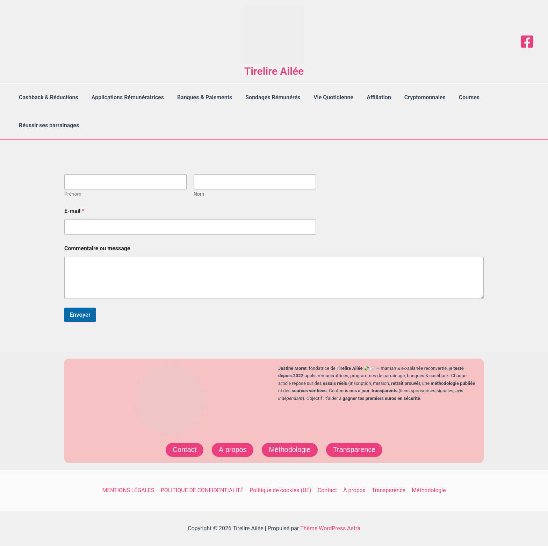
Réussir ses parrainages (48, 125)
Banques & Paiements (199, 97)
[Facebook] (527, 41)
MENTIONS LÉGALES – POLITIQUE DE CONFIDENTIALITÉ (174, 490)
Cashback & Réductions (47, 97)
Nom (199, 194)
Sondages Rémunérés (265, 97)
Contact (184, 450)
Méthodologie (290, 450)
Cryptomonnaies (411, 97)
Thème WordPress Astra (330, 528)
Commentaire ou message (97, 248)
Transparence (354, 450)
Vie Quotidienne (324, 97)
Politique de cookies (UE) (282, 490)
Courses (453, 97)
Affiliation (367, 97)
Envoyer (80, 314)
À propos (232, 450)
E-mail (74, 211)
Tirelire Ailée (274, 71)
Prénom (72, 194)
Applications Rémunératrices (124, 97)
